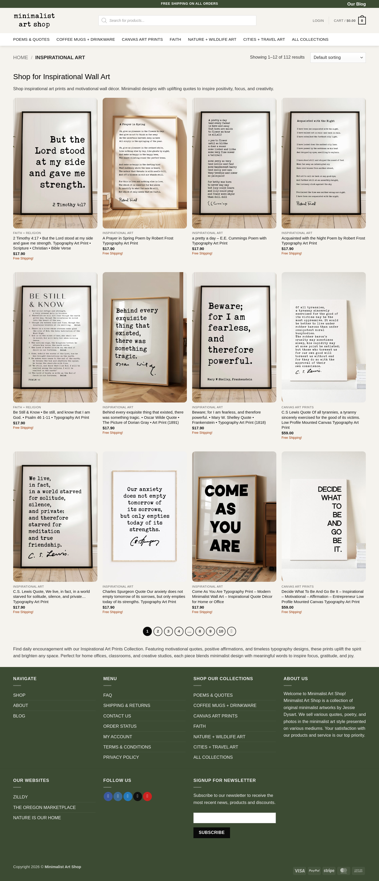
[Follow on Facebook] (108, 796)
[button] (350, 20)
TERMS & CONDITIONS (127, 747)
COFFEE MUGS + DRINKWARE (85, 39)
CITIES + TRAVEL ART (264, 39)
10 (221, 631)
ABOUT (20, 705)
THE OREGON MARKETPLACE (44, 807)
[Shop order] (338, 57)
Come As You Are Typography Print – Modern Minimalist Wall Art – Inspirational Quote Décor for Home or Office (232, 596)
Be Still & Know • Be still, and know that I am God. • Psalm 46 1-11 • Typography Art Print (51, 414)
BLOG (19, 716)
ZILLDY (20, 797)
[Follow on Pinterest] (147, 796)
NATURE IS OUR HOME (37, 817)
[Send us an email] (137, 796)
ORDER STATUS (120, 726)
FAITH (175, 39)
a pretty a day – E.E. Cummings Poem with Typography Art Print (229, 240)
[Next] (232, 631)
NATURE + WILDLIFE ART (212, 39)
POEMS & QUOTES (31, 39)
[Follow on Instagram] (117, 796)
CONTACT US (117, 716)
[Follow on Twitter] (127, 796)
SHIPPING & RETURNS (126, 705)
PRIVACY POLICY (121, 757)
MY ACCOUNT (117, 736)
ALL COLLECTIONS (310, 39)
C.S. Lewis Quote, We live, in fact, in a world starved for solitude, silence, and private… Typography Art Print (51, 596)
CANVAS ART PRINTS (142, 39)
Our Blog (356, 4)
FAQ (107, 695)
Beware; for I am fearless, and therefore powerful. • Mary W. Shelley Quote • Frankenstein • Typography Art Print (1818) (229, 417)
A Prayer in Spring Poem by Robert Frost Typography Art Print (138, 240)
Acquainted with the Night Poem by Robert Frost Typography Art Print (323, 240)
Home (20, 57)
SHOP (19, 695)
